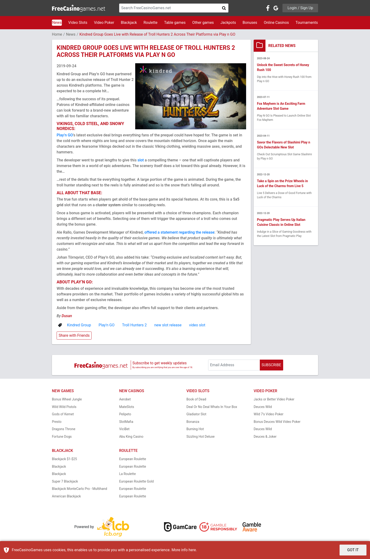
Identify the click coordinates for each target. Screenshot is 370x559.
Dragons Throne (63, 429)
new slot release (167, 325)
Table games (174, 22)
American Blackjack (66, 496)
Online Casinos (276, 22)
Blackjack (129, 22)
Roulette (150, 22)
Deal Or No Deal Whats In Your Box (211, 407)
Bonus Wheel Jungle (67, 399)
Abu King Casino (131, 436)
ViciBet (124, 429)
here (192, 550)
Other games (203, 22)
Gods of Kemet (63, 414)
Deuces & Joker (265, 436)
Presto (57, 422)
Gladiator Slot (196, 414)
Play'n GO (107, 325)
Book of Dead (196, 399)
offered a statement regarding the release (179, 232)
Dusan (67, 316)
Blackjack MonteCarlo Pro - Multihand (79, 489)
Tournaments (306, 22)
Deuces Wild (263, 407)
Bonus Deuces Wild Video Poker (277, 422)
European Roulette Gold (136, 481)
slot (141, 160)
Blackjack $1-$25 (64, 459)
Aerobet (125, 399)
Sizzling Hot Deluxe (200, 436)
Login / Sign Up (300, 8)
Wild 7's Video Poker (268, 414)
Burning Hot (195, 429)
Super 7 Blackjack (65, 481)
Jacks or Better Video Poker (274, 399)
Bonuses (250, 22)
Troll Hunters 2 (134, 325)
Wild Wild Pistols (64, 407)
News (57, 22)
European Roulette (132, 459)
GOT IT (353, 550)
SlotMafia (126, 422)
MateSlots (126, 407)
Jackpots (228, 22)
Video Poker (104, 22)
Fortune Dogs (62, 436)
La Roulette (127, 474)
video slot (197, 325)
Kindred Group (79, 325)
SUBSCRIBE (271, 365)
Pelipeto (125, 414)
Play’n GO (65, 135)
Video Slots (77, 22)
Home (57, 34)
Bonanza (192, 422)
